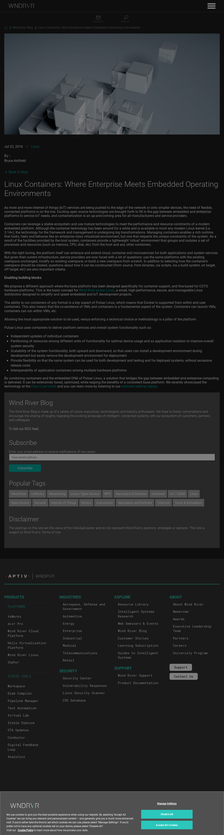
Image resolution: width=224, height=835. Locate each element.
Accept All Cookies (167, 828)
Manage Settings (167, 807)
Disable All (167, 817)
